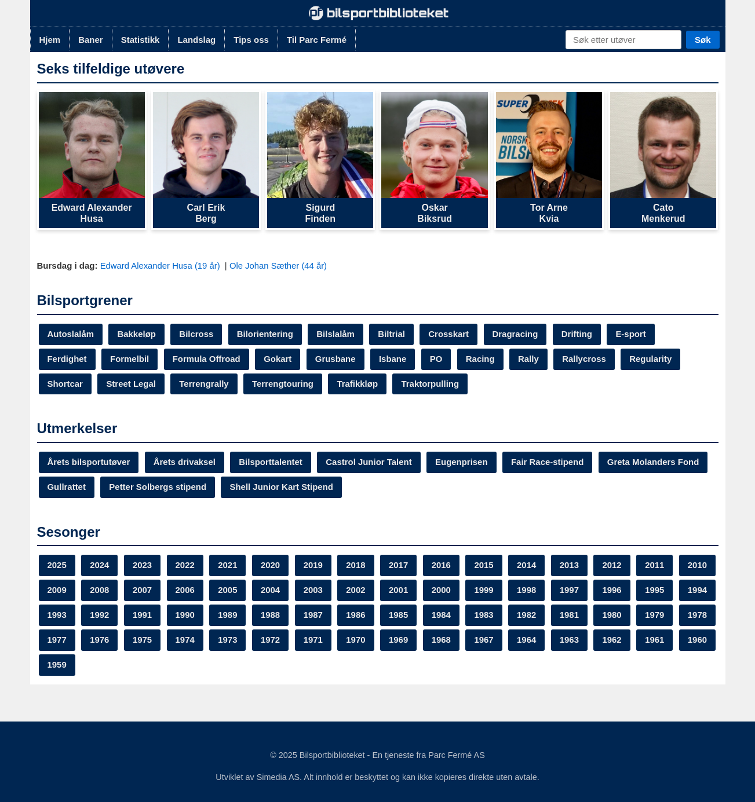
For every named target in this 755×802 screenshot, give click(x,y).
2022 (185, 565)
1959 (228, 665)
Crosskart (449, 334)
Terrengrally (204, 384)
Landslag (196, 40)
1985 (484, 615)
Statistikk (140, 40)
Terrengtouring (283, 384)
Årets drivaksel (185, 462)
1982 (612, 615)
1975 (270, 640)
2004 (313, 590)
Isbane (394, 359)
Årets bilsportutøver (89, 462)
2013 (569, 565)
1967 (612, 640)
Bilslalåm (337, 334)
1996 (655, 590)
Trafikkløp (358, 384)
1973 (356, 640)
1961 (142, 665)
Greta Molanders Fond (655, 462)
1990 (270, 615)
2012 (612, 565)
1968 (569, 640)
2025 (57, 565)
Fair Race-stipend (549, 462)
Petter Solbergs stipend (158, 487)
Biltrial (392, 334)
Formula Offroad (207, 359)
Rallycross (585, 359)
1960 (185, 665)
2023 (142, 565)
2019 (313, 565)
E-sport (632, 334)
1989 (313, 615)
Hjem (50, 40)
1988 (356, 615)
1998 (569, 590)
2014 (527, 565)
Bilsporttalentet (271, 462)
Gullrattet (67, 487)
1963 (57, 665)
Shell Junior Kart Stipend (282, 487)
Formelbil (129, 359)
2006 (228, 590)
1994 (99, 615)
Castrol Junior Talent (370, 462)
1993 (142, 615)
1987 (398, 615)
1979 (99, 640)
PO (437, 359)
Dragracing (516, 334)
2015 (484, 565)
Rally (529, 359)
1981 (655, 615)
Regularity (652, 359)
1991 (228, 615)
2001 (441, 590)
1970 (484, 640)
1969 (527, 640)
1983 (569, 615)
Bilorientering (266, 334)
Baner (90, 40)
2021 (228, 565)
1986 (441, 615)
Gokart (278, 359)
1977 (185, 640)
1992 (185, 615)
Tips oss (251, 40)
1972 (398, 640)
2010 (57, 590)
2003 (356, 590)
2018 (356, 565)
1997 (612, 590)
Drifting (578, 334)
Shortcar (65, 384)
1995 (57, 615)
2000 (484, 590)
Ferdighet (67, 359)
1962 (99, 665)
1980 (57, 640)
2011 (655, 565)
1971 (441, 640)
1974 (313, 640)
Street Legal (131, 384)
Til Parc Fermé (317, 40)
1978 (142, 640)
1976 (228, 640)
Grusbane (336, 359)
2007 (185, 590)
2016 (441, 565)
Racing (481, 359)
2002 (398, 590)
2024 (99, 565)
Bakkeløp (137, 334)
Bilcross (197, 334)
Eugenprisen (462, 462)
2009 (99, 590)
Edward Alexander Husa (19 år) (162, 265)
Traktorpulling (431, 384)
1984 (527, 615)
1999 (527, 590)
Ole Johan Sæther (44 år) (280, 265)
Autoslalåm (71, 334)
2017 (398, 565)
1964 (655, 640)
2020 (270, 565)
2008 (142, 590)
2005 (270, 590)
